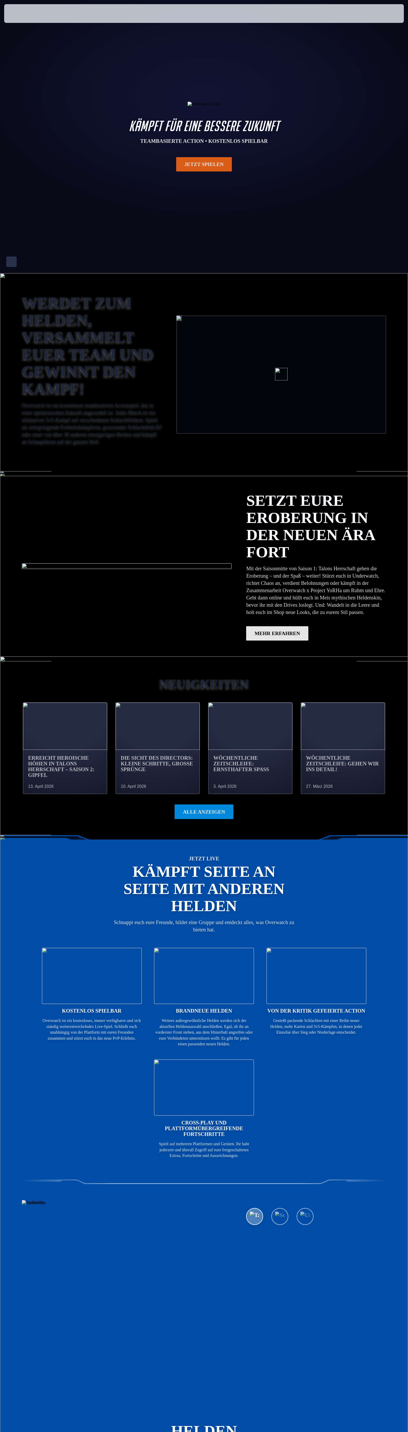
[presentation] (23, 13)
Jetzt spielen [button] (204, 164)
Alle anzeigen (203, 812)
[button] (382, 13)
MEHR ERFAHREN (277, 633)
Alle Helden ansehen (286, 1216)
